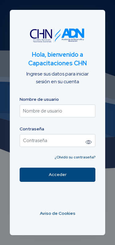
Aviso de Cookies (57, 213)
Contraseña (32, 129)
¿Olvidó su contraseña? (75, 157)
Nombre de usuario (39, 99)
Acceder (58, 174)
